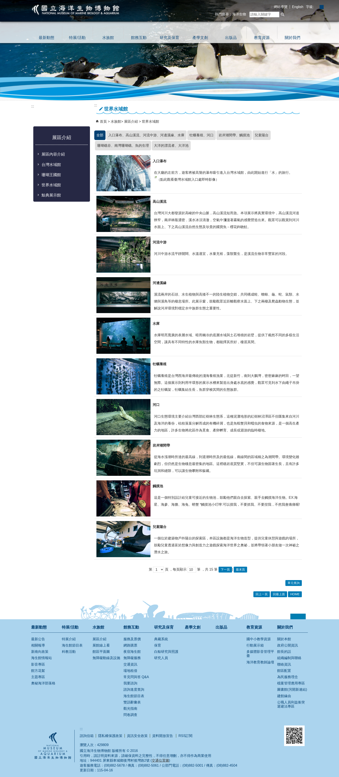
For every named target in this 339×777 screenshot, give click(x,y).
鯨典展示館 (51, 195)
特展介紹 (69, 639)
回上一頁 (262, 594)
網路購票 (130, 645)
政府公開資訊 (287, 645)
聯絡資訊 (284, 664)
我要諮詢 (130, 683)
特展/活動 (77, 37)
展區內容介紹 (53, 154)
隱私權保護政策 (110, 736)
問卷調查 (130, 715)
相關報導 (38, 645)
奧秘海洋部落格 (43, 683)
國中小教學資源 (258, 639)
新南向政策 (39, 651)
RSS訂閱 (185, 736)
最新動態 (46, 37)
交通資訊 (130, 664)
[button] (282, 14)
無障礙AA (263, 731)
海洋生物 (239, 14)
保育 (157, 645)
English (297, 7)
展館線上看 (101, 645)
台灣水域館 (51, 164)
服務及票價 (132, 639)
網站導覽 (281, 7)
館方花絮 (38, 670)
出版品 (231, 37)
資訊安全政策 (137, 736)
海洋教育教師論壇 (260, 662)
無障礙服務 (132, 658)
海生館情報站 (41, 658)
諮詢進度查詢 (133, 689)
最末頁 (240, 569)
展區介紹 (131, 121)
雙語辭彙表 (132, 702)
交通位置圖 (160, 760)
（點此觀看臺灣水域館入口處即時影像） (186, 178)
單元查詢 (294, 583)
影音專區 (38, 664)
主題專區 (38, 677)
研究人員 (161, 658)
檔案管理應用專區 (291, 683)
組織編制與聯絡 (289, 658)
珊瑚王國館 (51, 175)
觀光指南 (130, 708)
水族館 (108, 37)
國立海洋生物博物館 (75, 9)
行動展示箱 (255, 645)
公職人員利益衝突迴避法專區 (291, 704)
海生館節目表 (72, 645)
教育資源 (262, 37)
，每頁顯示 (178, 569)
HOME (294, 594)
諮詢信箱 (87, 736)
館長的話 (284, 651)
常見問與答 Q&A (136, 677)
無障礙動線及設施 (106, 658)
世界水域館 (51, 185)
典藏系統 (161, 639)
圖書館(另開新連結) (292, 689)
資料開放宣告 (163, 736)
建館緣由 (284, 696)
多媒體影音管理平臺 (260, 654)
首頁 (103, 121)
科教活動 (69, 651)
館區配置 (284, 670)
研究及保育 (169, 37)
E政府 (240, 730)
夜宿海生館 (132, 651)
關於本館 (284, 639)
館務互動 (139, 37)
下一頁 (225, 569)
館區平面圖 (101, 651)
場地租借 (130, 670)
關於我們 (292, 37)
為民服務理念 (287, 677)
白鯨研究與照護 (166, 651)
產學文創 (200, 37)
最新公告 (38, 639)
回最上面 (279, 594)
